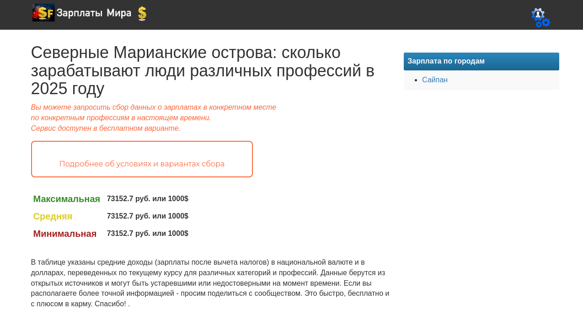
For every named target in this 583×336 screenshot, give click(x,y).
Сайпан (435, 80)
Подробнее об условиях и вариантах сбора (142, 164)
